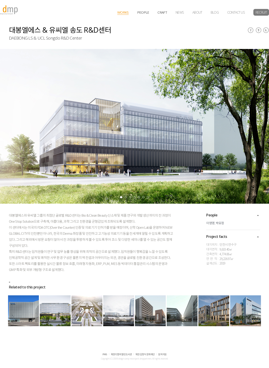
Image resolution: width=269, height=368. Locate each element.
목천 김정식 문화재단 (145, 354)
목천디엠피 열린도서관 (121, 354)
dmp (9, 10)
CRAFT (162, 12)
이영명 (210, 223)
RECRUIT (261, 12)
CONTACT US (236, 12)
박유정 (220, 223)
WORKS (123, 12)
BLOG (215, 12)
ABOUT (197, 12)
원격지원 (162, 354)
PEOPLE (143, 12)
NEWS (180, 12)
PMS (105, 354)
